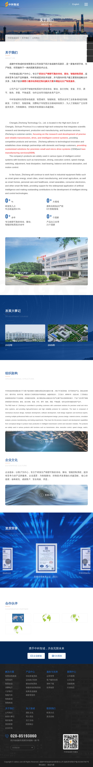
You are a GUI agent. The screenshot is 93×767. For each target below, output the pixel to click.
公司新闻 (71, 676)
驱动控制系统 (31, 684)
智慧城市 (9, 680)
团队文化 (29, 713)
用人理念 (29, 716)
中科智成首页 (13, 38)
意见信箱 (50, 716)
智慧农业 (9, 684)
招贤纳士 (29, 724)
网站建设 (42, 765)
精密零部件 (30, 695)
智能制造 (9, 703)
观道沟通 (50, 765)
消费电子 (9, 687)
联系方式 (50, 713)
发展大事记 (9, 716)
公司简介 (36, 38)
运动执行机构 (31, 680)
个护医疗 (9, 691)
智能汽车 (9, 695)
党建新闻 (71, 684)
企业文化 (9, 728)
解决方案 (9, 672)
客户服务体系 (52, 680)
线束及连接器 (31, 691)
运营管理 (50, 676)
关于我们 (25, 38)
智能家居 (9, 699)
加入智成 (30, 708)
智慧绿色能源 (10, 676)
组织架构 (9, 720)
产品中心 (30, 672)
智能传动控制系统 (33, 687)
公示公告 (71, 680)
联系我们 (51, 708)
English (75, 4)
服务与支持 (52, 672)
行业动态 (71, 687)
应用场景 (50, 687)
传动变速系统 (31, 676)
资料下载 (50, 684)
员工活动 (29, 720)
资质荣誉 (9, 724)
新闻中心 (71, 672)
